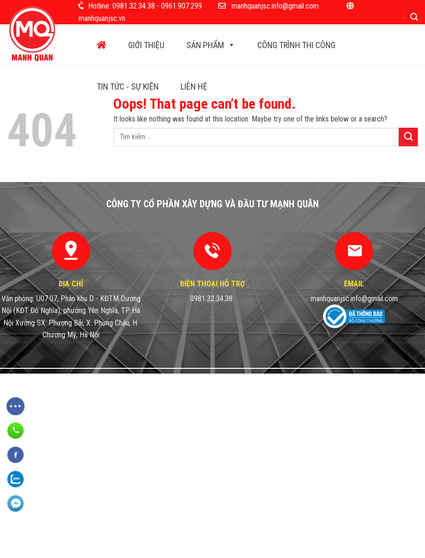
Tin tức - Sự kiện (128, 86)
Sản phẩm (210, 45)
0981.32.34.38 (211, 298)
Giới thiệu (146, 45)
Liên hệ (194, 86)
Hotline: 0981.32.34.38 (121, 5)
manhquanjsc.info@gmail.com (275, 5)
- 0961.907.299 (179, 5)
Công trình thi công (296, 45)
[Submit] (408, 137)
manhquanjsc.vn (102, 18)
